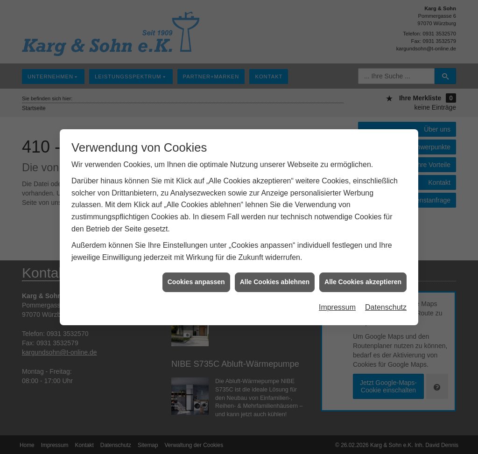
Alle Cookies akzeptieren (362, 280)
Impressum (337, 306)
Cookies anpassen (196, 280)
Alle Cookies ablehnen (274, 280)
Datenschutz (386, 306)
